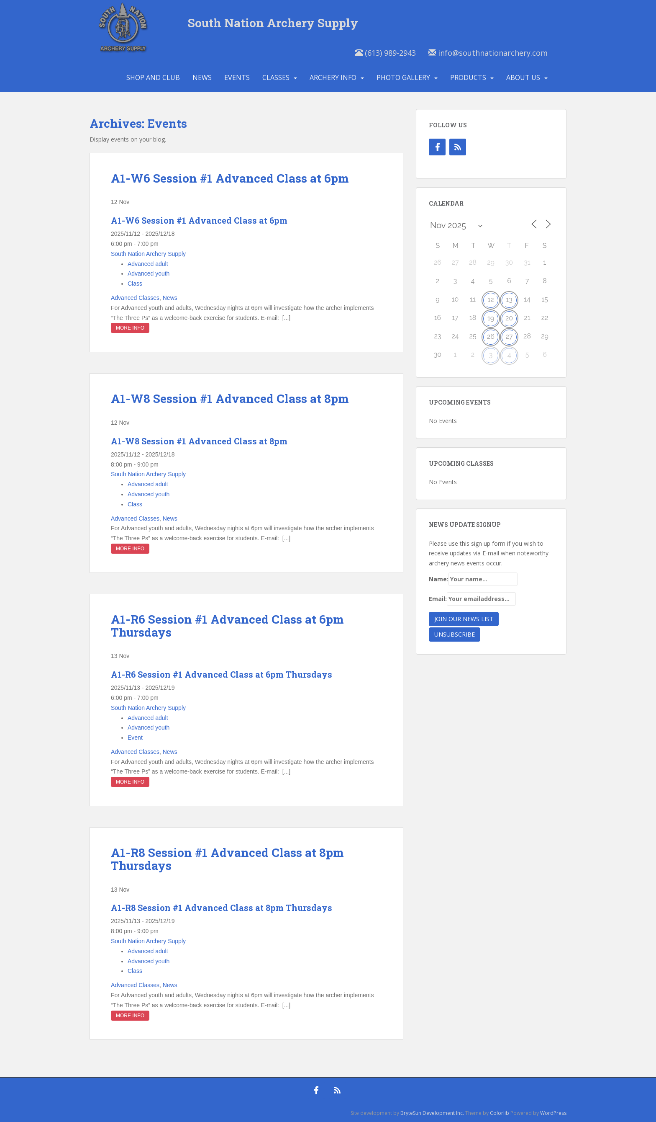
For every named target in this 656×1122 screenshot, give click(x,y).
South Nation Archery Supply (273, 23)
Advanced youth (148, 273)
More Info (130, 328)
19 (490, 318)
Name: (473, 579)
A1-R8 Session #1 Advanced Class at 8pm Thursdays (227, 859)
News (202, 77)
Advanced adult (148, 264)
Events (237, 77)
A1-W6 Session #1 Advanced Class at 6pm (230, 178)
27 (509, 336)
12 (490, 300)
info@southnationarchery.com (488, 53)
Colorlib (499, 1113)
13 (509, 300)
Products (468, 77)
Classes (276, 77)
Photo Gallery (403, 77)
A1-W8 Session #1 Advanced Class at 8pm (230, 398)
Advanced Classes (135, 297)
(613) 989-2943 (385, 53)
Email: (472, 599)
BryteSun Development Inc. (432, 1113)
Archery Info (333, 77)
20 (509, 318)
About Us (523, 77)
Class (135, 283)
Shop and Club (153, 77)
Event (135, 737)
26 (491, 336)
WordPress (553, 1113)
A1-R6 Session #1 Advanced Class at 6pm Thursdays (227, 625)
